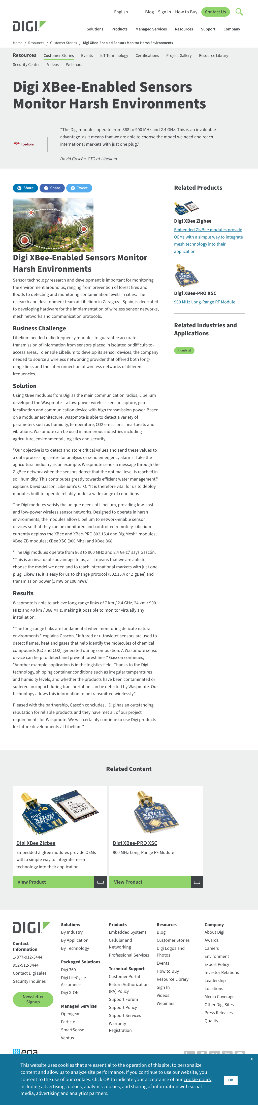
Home (18, 43)
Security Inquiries (29, 993)
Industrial (184, 353)
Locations (214, 1000)
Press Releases (219, 1024)
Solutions (97, 29)
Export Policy (217, 976)
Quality (211, 1032)
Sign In (164, 12)
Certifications (162, 56)
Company (234, 29)
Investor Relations (222, 984)
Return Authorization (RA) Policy (129, 999)
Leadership (215, 992)
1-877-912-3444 (27, 968)
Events (95, 56)
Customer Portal (124, 988)
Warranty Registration (120, 1038)
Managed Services (154, 29)
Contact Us (215, 12)
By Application (74, 952)
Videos (97, 66)
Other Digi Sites (219, 1016)
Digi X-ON (70, 1004)
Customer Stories (67, 43)
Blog (149, 12)
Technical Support (127, 980)
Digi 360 (68, 981)
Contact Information (25, 958)
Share (28, 190)
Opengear (70, 1025)
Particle (68, 1033)
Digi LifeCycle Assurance (73, 992)
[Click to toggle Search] (239, 12)
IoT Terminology (125, 56)
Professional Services (129, 966)
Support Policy (123, 1019)
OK (231, 1079)
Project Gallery (197, 56)
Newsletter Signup (33, 1011)
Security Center (67, 66)
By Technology (75, 960)
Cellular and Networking (120, 955)
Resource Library (29, 66)
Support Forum (123, 1011)
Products (121, 29)
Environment (217, 968)
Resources (186, 29)
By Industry (72, 943)
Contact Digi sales (30, 984)
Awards (212, 952)
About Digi (214, 943)
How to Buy (186, 12)
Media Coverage (220, 1008)
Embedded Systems (128, 943)
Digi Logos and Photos (171, 963)
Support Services (125, 1027)
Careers (212, 960)
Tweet (82, 190)
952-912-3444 (26, 976)
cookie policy (197, 1079)
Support (210, 29)
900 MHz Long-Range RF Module (204, 304)
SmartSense (72, 1041)
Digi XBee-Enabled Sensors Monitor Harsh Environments (136, 43)
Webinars (121, 66)
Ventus (67, 1049)
